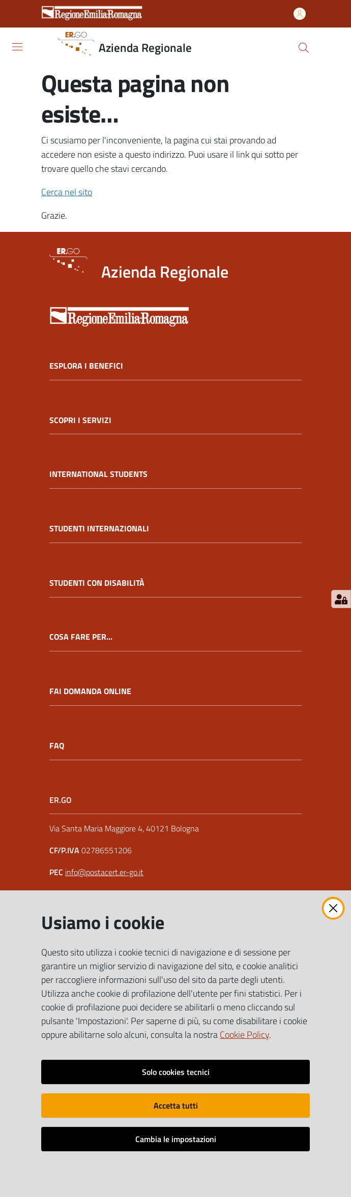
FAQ (56, 746)
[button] (304, 48)
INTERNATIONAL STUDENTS (98, 474)
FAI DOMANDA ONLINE (90, 691)
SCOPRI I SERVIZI (80, 420)
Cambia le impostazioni (175, 1139)
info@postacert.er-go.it (104, 872)
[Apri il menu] (17, 47)
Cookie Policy (244, 1034)
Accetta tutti (176, 1105)
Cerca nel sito (66, 192)
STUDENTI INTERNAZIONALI (99, 528)
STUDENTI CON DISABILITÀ (96, 583)
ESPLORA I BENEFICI (86, 366)
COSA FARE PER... (80, 637)
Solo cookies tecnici (176, 1072)
